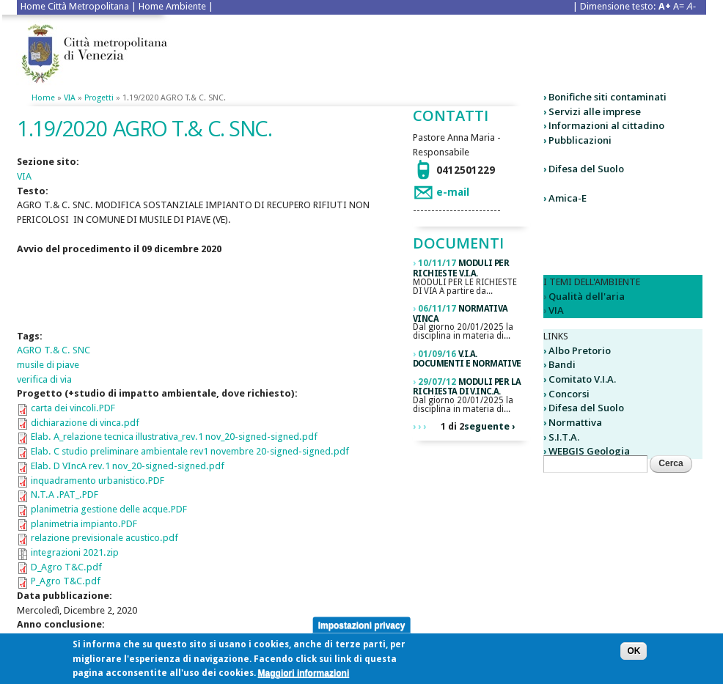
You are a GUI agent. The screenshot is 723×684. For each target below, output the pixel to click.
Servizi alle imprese (594, 111)
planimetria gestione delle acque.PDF (109, 509)
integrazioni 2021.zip (75, 552)
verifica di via (44, 379)
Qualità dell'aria (586, 296)
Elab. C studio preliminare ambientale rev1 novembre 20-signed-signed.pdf (190, 451)
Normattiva (575, 422)
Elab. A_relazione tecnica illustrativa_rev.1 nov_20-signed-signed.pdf (174, 436)
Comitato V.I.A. (582, 379)
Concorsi (569, 393)
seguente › (489, 426)
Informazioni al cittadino (606, 125)
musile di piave (48, 364)
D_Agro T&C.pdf (66, 567)
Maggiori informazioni (304, 677)
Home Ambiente (172, 6)
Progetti (99, 98)
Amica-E (567, 198)
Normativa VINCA (460, 314)
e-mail (452, 192)
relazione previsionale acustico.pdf (104, 537)
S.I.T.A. (563, 437)
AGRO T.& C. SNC (53, 350)
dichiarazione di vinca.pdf (85, 422)
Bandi (562, 364)
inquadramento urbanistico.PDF (97, 480)
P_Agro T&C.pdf (65, 580)
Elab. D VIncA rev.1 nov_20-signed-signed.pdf (127, 465)
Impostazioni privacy (361, 628)
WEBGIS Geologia (589, 450)
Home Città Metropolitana (75, 6)
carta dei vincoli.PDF (73, 407)
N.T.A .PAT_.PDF (64, 494)
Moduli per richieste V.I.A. (461, 268)
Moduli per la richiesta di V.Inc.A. (467, 387)
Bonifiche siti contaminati (607, 96)
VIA (70, 98)
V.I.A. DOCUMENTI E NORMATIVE (467, 359)
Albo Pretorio (579, 350)
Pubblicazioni (580, 140)
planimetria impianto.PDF (84, 523)
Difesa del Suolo (586, 168)
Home (43, 98)
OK (633, 655)
